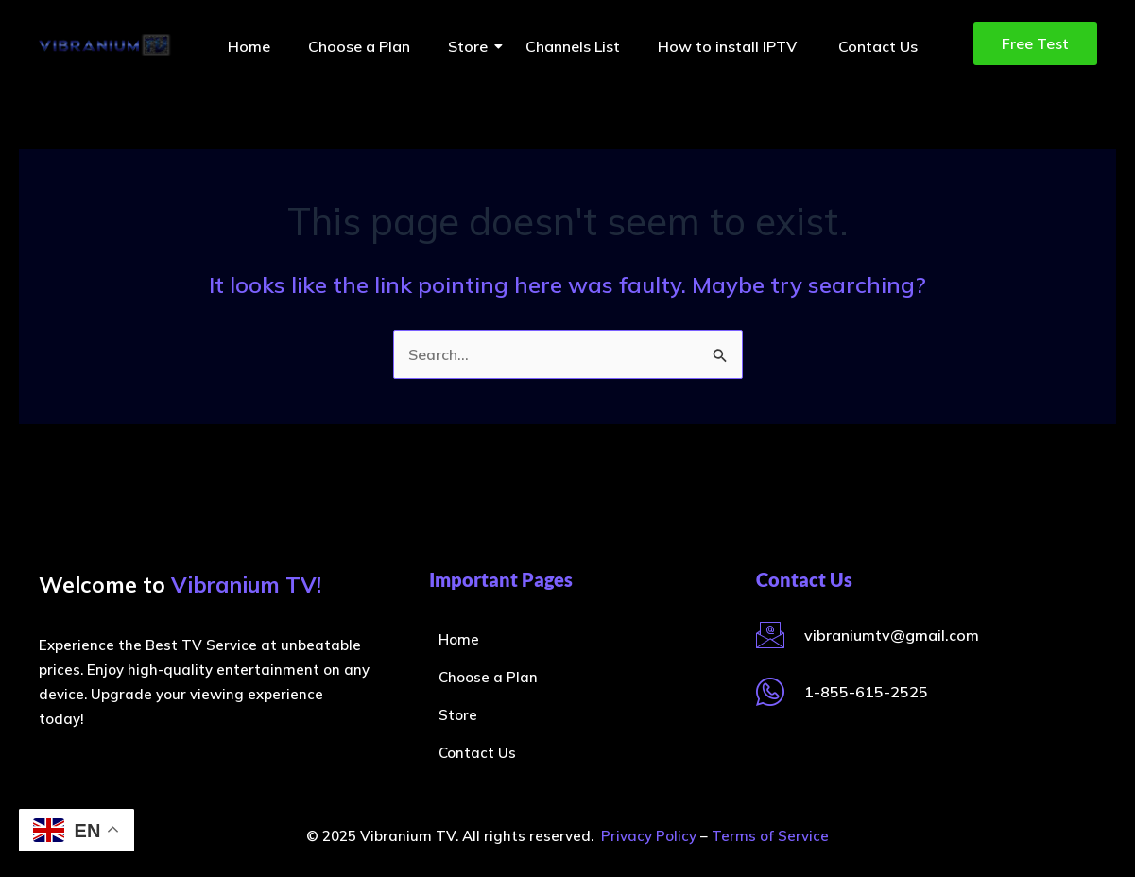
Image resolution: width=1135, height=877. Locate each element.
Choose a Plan (359, 46)
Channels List (572, 46)
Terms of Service (770, 836)
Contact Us (878, 46)
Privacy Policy (648, 836)
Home (249, 46)
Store (472, 46)
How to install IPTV (729, 46)
